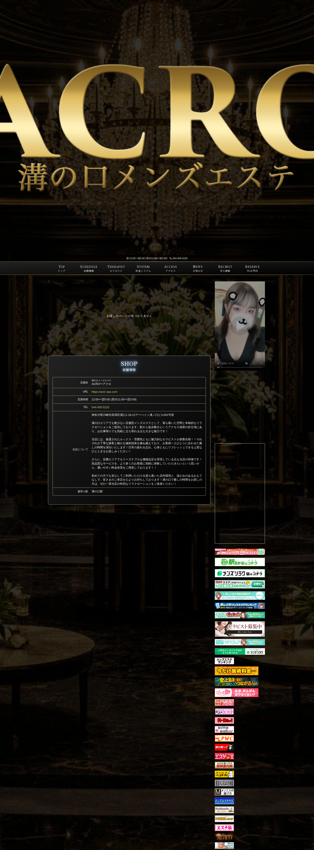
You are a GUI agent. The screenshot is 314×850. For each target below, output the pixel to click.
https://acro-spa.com (104, 391)
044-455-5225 (179, 258)
